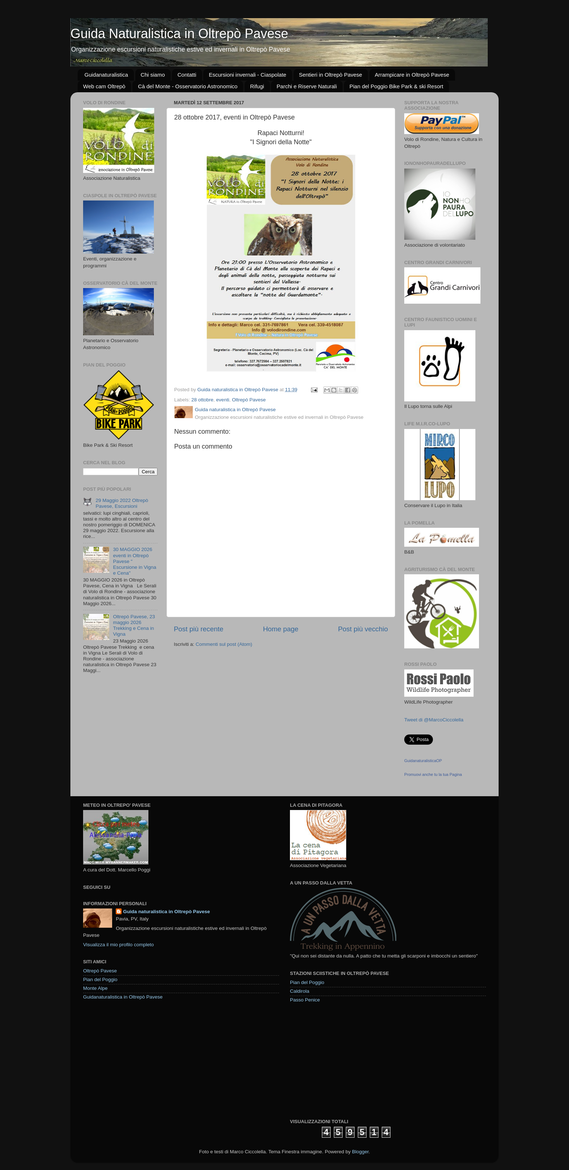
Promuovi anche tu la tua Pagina (433, 774)
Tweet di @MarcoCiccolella (433, 719)
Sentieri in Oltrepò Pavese (330, 75)
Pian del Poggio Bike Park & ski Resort (396, 86)
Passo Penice (305, 1000)
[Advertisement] (344, 1060)
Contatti (186, 75)
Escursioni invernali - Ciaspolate (247, 75)
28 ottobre (202, 399)
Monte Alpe (95, 988)
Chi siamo (153, 75)
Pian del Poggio (100, 979)
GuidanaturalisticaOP (423, 760)
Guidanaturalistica (106, 75)
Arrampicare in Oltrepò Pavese (412, 75)
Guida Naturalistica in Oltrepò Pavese (179, 33)
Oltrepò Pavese (249, 399)
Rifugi (257, 86)
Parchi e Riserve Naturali (307, 86)
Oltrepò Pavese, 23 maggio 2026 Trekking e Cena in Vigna (134, 625)
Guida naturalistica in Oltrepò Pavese (166, 911)
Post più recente (199, 629)
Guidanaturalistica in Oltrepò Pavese (123, 997)
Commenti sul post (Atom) (224, 644)
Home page (281, 629)
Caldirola (299, 991)
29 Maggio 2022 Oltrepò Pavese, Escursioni (121, 503)
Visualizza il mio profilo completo (118, 944)
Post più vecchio (363, 629)
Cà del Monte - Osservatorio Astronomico (187, 86)
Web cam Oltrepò (104, 86)
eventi (222, 399)
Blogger (360, 1151)
